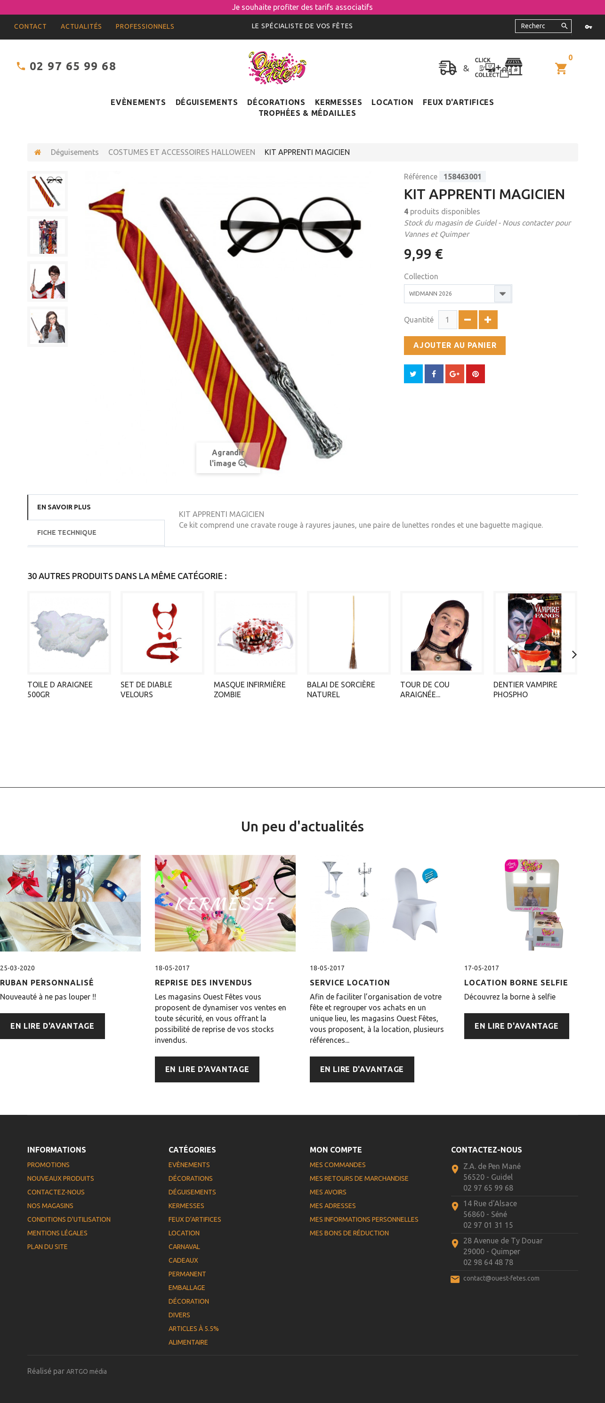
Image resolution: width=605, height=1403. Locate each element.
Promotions (48, 1165)
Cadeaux (183, 1260)
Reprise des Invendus (203, 982)
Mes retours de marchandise (359, 1178)
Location (392, 102)
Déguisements (207, 102)
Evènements (138, 102)
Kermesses (339, 102)
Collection (422, 276)
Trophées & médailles (307, 113)
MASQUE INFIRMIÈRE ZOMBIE (250, 689)
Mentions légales (57, 1233)
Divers (179, 1315)
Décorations (276, 102)
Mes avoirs (328, 1192)
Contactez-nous (56, 1192)
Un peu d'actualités (302, 826)
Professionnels (145, 26)
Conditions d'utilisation (69, 1219)
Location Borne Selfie (516, 982)
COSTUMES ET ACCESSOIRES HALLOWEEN (181, 152)
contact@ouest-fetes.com (501, 1278)
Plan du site (47, 1246)
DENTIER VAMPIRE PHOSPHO (525, 689)
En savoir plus (64, 507)
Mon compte (336, 1149)
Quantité (419, 319)
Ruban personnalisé (47, 982)
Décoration (189, 1301)
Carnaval (184, 1246)
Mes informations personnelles (364, 1219)
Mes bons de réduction (349, 1233)
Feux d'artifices (458, 102)
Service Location (350, 982)
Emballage (187, 1287)
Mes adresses (333, 1205)
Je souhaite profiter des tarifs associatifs (302, 7)
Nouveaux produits (60, 1178)
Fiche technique (67, 532)
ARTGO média (86, 1371)
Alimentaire (188, 1342)
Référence (420, 176)
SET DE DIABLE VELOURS (146, 689)
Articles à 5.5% (194, 1328)
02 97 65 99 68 (73, 66)
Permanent (187, 1274)
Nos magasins (50, 1205)
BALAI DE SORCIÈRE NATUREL (341, 689)
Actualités (81, 26)
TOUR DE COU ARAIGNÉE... (425, 689)
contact (30, 26)
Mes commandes (338, 1165)
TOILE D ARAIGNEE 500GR (60, 689)
